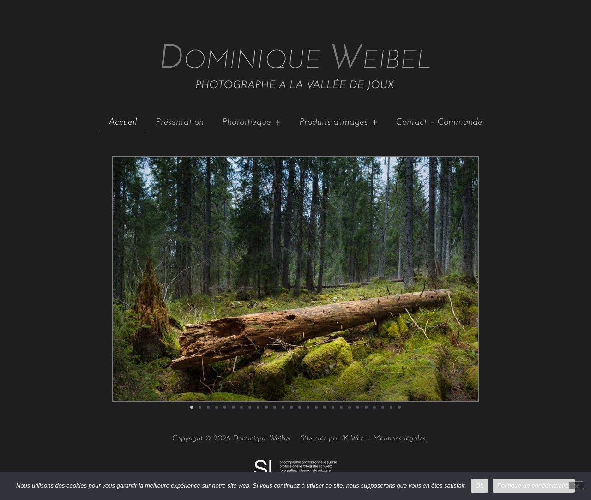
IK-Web (353, 438)
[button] (191, 407)
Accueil (123, 122)
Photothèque (251, 122)
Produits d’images (338, 122)
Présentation (180, 122)
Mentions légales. (400, 438)
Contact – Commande (439, 122)
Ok (479, 485)
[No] (576, 485)
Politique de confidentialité (533, 485)
